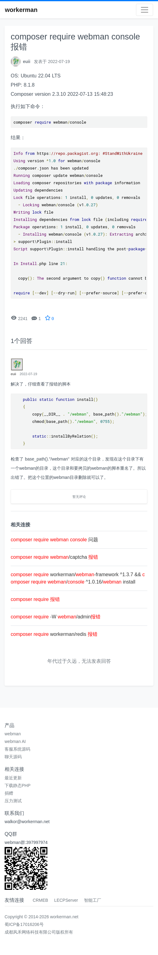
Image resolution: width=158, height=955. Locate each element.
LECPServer (66, 900)
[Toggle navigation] (144, 10)
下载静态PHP (18, 785)
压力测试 (13, 800)
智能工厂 (92, 900)
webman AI (15, 741)
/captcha (54, 557)
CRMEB (40, 900)
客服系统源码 (17, 749)
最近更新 (13, 777)
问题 (54, 539)
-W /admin (56, 616)
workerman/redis (54, 634)
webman (13, 733)
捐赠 (9, 793)
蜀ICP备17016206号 (24, 924)
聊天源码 (13, 756)
